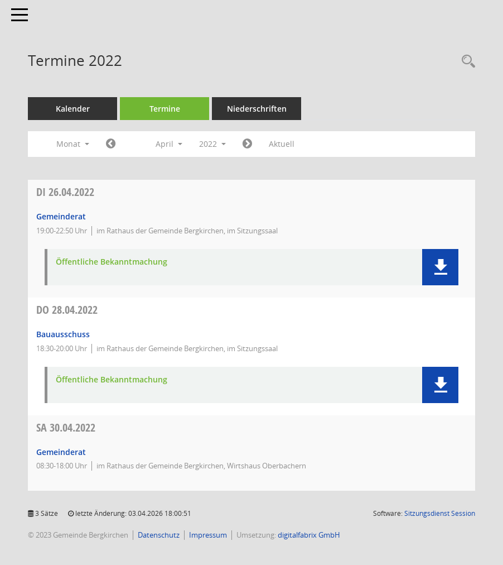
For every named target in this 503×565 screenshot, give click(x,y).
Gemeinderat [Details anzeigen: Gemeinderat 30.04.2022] (61, 452)
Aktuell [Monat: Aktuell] (281, 143)
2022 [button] (212, 143)
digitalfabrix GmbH (309, 535)
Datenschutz (159, 535)
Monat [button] (72, 143)
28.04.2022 (67, 309)
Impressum (208, 535)
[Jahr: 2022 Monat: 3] (111, 144)
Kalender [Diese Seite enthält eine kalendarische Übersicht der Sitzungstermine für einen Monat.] (73, 108)
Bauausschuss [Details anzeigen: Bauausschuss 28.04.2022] (63, 334)
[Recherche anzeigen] (465, 61)
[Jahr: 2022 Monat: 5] (247, 144)
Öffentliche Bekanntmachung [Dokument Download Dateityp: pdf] (111, 262)
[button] (440, 267)
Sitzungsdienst (439, 513)
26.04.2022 (65, 191)
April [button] (169, 143)
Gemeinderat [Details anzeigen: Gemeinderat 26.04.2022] (61, 216)
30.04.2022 (65, 427)
